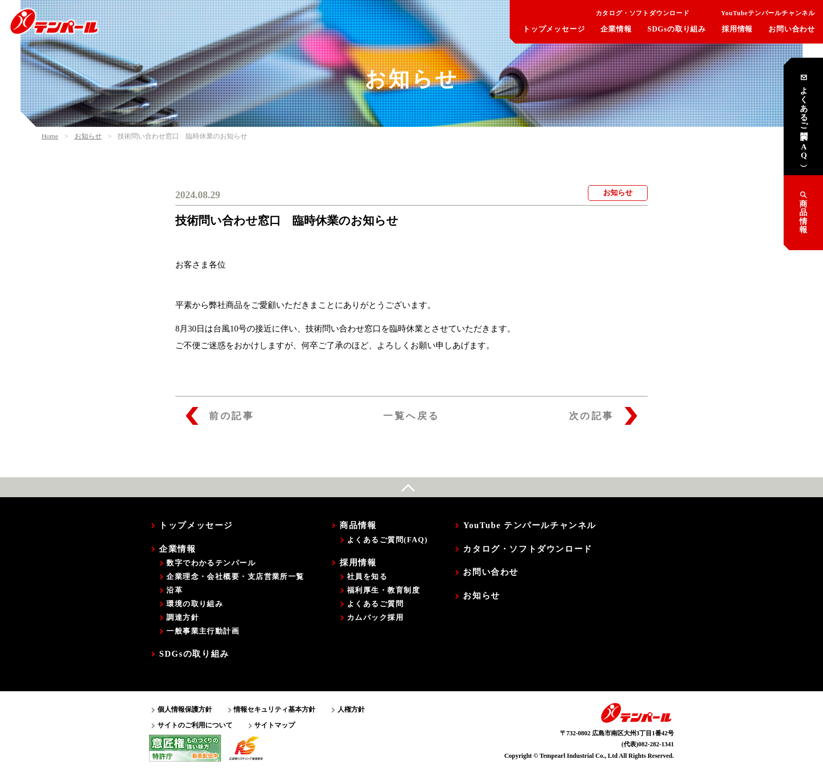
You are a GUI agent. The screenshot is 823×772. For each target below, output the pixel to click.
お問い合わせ (791, 29)
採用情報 (737, 29)
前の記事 (220, 416)
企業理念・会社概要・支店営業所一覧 (235, 576)
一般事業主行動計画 (202, 631)
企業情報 (615, 29)
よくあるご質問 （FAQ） (804, 116)
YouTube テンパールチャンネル (529, 525)
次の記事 (603, 416)
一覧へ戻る (411, 416)
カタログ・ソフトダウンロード (635, 13)
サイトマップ (274, 725)
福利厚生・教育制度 (383, 590)
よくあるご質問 (375, 603)
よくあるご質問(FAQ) (387, 539)
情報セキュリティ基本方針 (274, 709)
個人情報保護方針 (184, 709)
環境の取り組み (194, 603)
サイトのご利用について (195, 725)
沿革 (174, 590)
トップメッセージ (554, 29)
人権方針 (351, 709)
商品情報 (803, 212)
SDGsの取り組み (677, 29)
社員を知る (367, 576)
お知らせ (481, 595)
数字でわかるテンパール (211, 563)
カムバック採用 (375, 617)
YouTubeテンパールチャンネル (760, 13)
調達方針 (182, 617)
